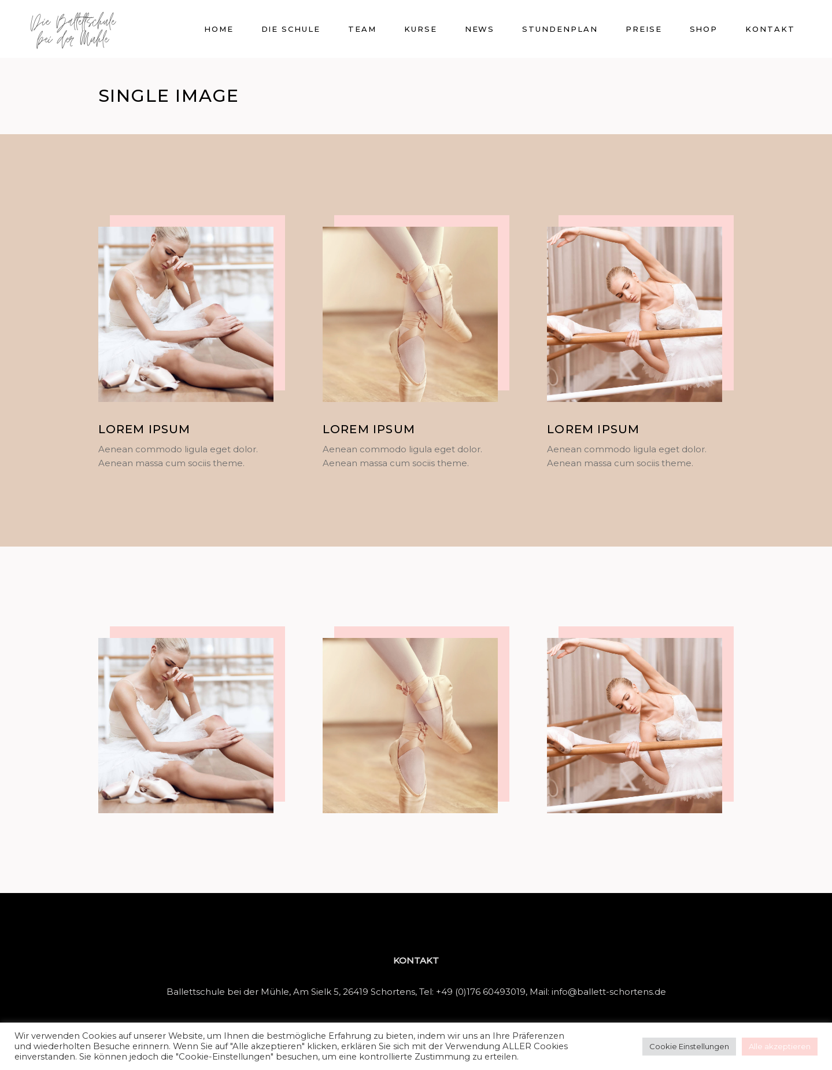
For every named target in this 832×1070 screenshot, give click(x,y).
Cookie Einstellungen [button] (689, 1046)
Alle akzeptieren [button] (780, 1046)
